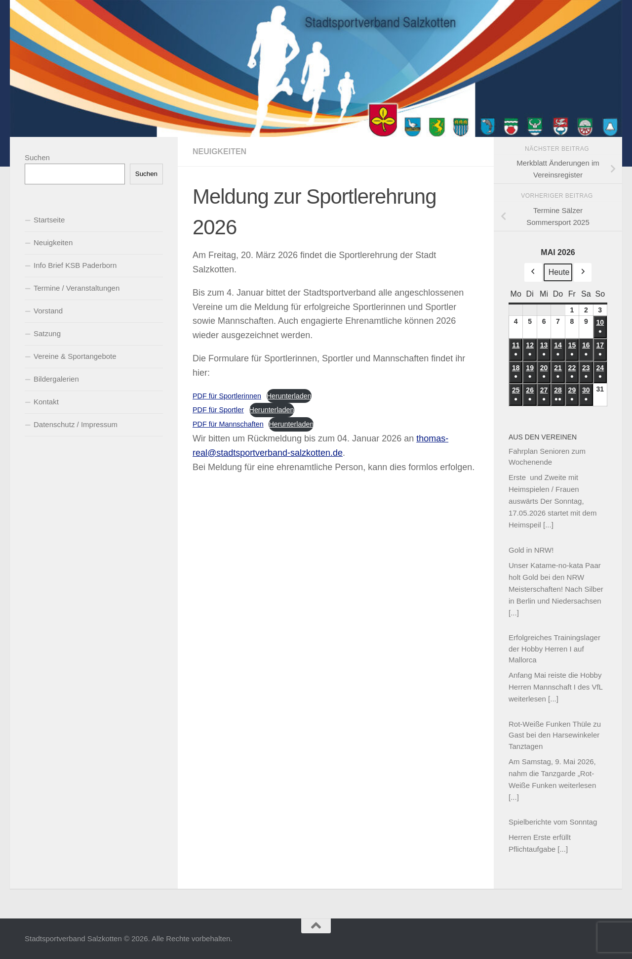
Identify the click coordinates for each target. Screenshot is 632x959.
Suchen (37, 157)
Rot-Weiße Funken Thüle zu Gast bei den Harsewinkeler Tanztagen (555, 735)
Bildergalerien (56, 379)
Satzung (47, 333)
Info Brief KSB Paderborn (75, 265)
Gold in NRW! (531, 550)
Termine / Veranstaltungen (76, 288)
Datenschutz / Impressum (76, 424)
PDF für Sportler (218, 410)
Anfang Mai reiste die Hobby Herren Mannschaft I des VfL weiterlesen (555, 687)
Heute (559, 272)
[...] (548, 525)
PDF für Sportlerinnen (227, 396)
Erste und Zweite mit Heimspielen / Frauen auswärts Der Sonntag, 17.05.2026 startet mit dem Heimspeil (552, 501)
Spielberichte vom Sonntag (553, 822)
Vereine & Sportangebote (75, 356)
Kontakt (46, 401)
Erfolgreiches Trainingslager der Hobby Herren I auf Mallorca (554, 648)
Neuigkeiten (219, 151)
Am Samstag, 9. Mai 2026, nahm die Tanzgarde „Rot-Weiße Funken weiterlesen (552, 773)
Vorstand (48, 310)
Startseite (49, 220)
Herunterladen (289, 396)
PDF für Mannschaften (228, 424)
